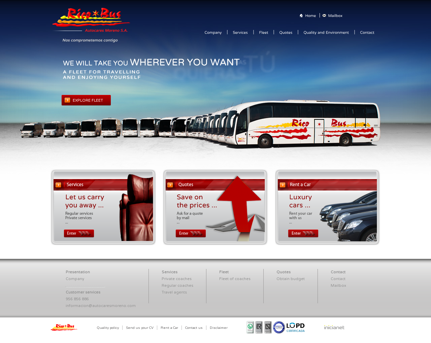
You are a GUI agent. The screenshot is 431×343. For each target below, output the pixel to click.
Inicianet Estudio (337, 328)
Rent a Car (169, 328)
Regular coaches (177, 285)
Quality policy (108, 328)
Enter (79, 233)
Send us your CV (140, 328)
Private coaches (177, 279)
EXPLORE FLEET (88, 100)
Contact (338, 279)
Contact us (194, 328)
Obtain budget (290, 279)
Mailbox (338, 285)
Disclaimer (219, 328)
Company (75, 279)
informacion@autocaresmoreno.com (101, 306)
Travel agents (174, 292)
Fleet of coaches (235, 279)
